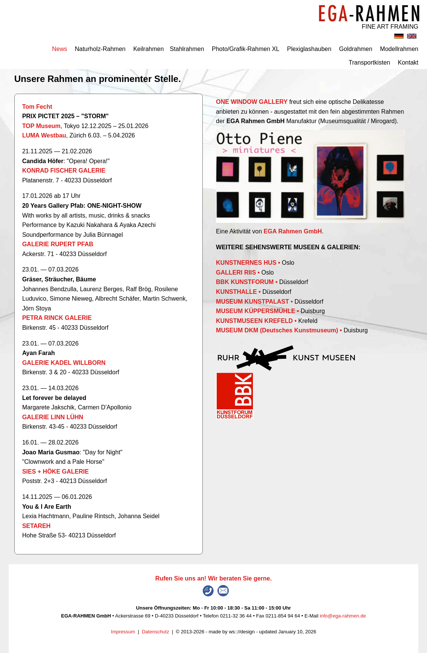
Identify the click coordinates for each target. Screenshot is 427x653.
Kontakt (408, 62)
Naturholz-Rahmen (100, 49)
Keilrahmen (148, 49)
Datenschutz (155, 631)
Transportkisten (369, 62)
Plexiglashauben (309, 49)
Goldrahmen (355, 49)
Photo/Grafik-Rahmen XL (245, 49)
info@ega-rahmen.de (343, 616)
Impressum (123, 631)
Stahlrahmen (187, 49)
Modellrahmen (399, 49)
